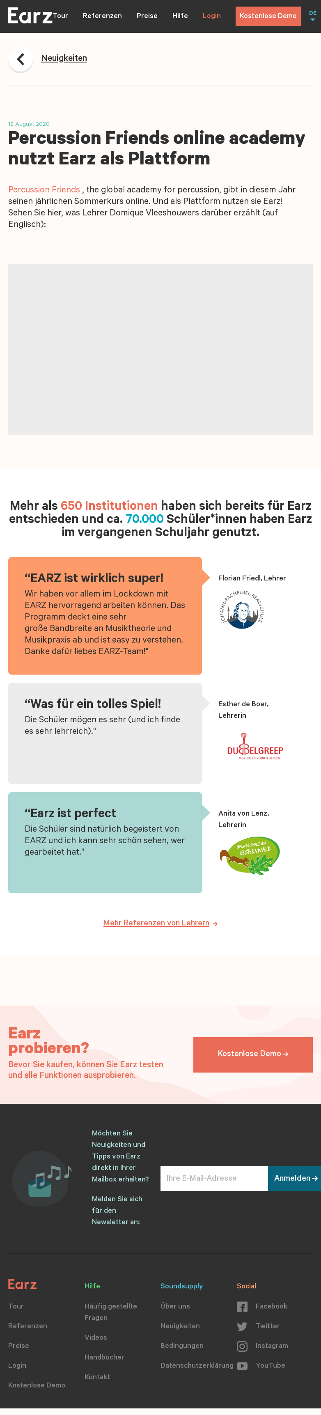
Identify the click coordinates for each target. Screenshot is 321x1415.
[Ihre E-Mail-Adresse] (214, 1178)
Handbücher (104, 1358)
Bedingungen (182, 1347)
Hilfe (180, 17)
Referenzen (102, 17)
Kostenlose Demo (268, 17)
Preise (147, 17)
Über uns (175, 1307)
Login (212, 17)
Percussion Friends (44, 191)
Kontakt (97, 1378)
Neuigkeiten (180, 1327)
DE (312, 14)
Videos (96, 1338)
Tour (60, 17)
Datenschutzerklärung (197, 1366)
